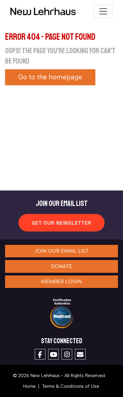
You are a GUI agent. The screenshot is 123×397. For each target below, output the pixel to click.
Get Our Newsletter (61, 222)
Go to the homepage (50, 77)
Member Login (61, 281)
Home (29, 386)
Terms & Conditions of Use (70, 386)
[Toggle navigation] (103, 11)
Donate (61, 266)
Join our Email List (61, 251)
